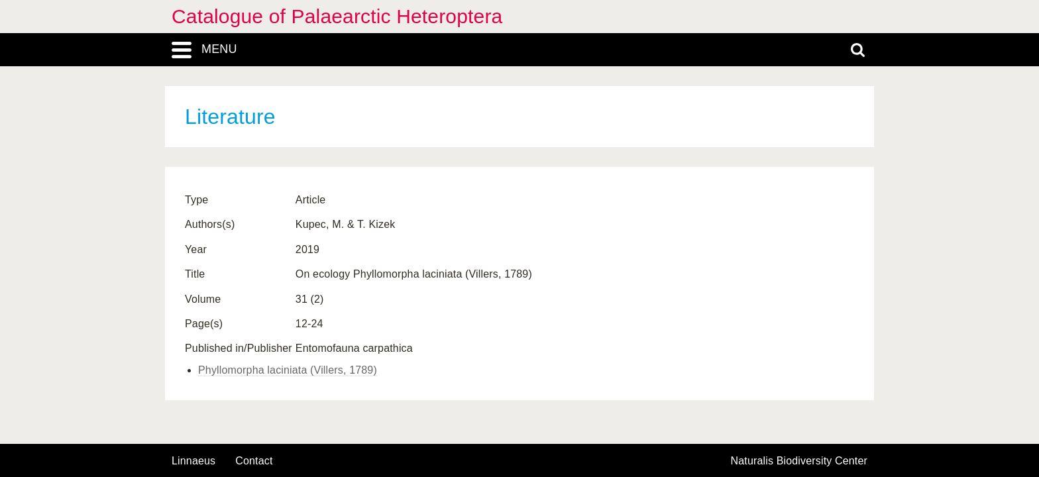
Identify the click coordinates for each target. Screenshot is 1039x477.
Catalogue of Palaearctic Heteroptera (337, 16)
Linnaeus (193, 461)
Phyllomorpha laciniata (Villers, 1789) (287, 370)
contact (253, 460)
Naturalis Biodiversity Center (799, 461)
